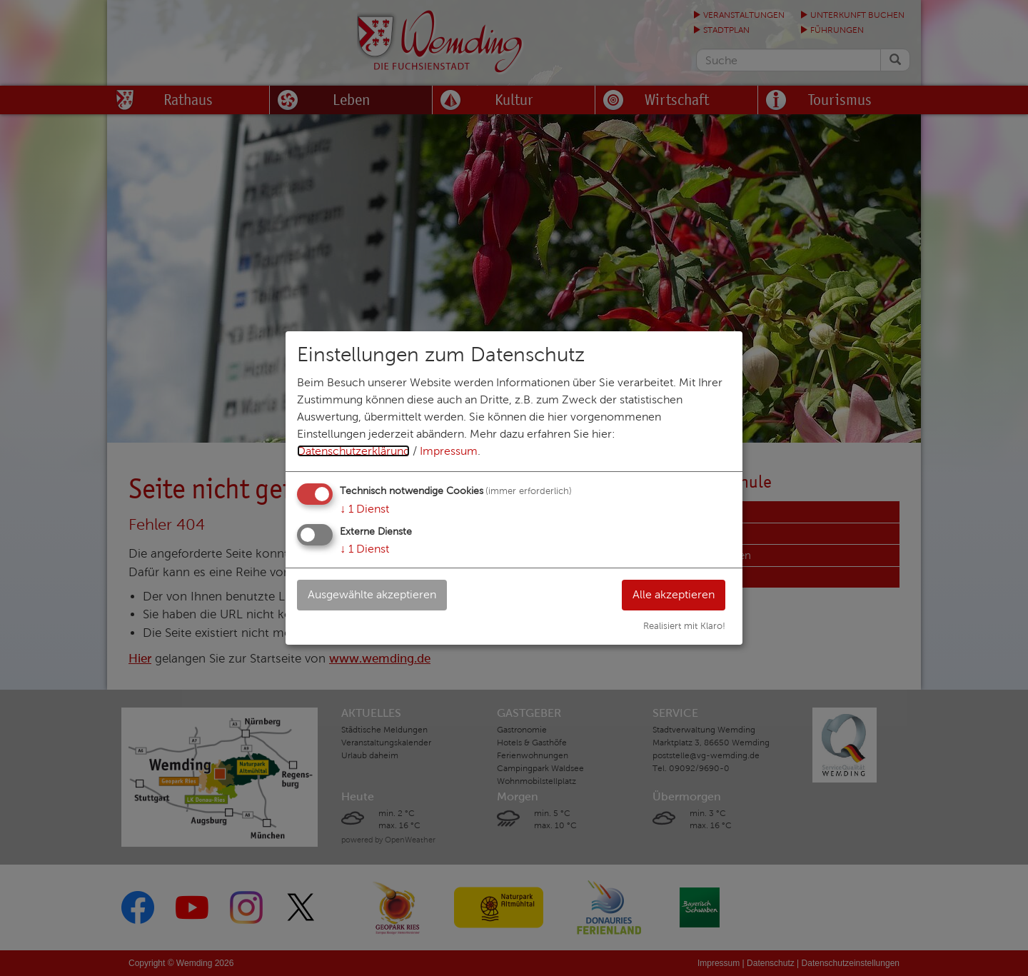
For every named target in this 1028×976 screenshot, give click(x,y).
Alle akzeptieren (674, 594)
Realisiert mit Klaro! (684, 626)
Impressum (449, 451)
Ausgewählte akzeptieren (372, 594)
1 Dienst (364, 509)
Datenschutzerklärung (353, 451)
